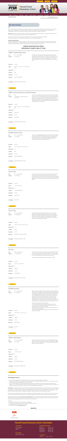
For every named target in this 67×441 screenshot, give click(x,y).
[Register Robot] (12, 372)
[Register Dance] (12, 88)
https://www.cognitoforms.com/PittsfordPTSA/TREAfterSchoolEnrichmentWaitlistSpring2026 (25, 38)
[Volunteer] (47, 1)
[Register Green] (12, 206)
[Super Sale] (54, 1)
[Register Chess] (12, 245)
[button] (15, 14)
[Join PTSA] (40, 1)
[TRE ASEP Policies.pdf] (14, 415)
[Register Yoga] (12, 167)
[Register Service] (12, 128)
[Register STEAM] (12, 333)
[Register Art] (12, 284)
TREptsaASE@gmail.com (21, 405)
